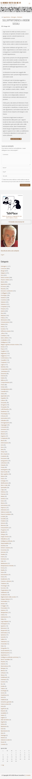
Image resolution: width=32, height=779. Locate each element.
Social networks (5, 650)
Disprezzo (3, 507)
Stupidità (3, 398)
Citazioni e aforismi (6, 581)
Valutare (3, 302)
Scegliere (3, 351)
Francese (3, 494)
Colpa (2, 489)
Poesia (2, 467)
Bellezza (3, 380)
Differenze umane (5, 331)
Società (3, 329)
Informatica (4, 632)
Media (2, 496)
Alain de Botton (5, 719)
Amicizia (3, 552)
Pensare (3, 308)
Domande (3, 402)
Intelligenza (4, 342)
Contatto (28, 775)
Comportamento (5, 382)
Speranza (3, 635)
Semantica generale (6, 702)
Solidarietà (3, 592)
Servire (2, 693)
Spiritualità (4, 487)
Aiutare (3, 603)
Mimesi (3, 670)
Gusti (2, 728)
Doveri (2, 742)
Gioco (2, 447)
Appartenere (6, 17)
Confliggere (4, 293)
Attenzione (4, 510)
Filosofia (3, 288)
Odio (2, 561)
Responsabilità (4, 543)
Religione (3, 273)
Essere (2, 556)
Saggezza (3, 355)
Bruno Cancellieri (5, 659)
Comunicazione (5, 322)
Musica (3, 503)
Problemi (3, 521)
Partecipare (4, 623)
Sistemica (3, 304)
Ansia (2, 706)
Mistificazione (4, 483)
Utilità (2, 639)
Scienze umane (5, 704)
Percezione (4, 458)
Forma (2, 568)
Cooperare (3, 362)
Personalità (4, 601)
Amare (2, 346)
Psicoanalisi (4, 608)
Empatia (3, 465)
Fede (2, 646)
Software (3, 673)
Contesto (3, 744)
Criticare (3, 416)
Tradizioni (3, 583)
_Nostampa (4, 371)
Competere (4, 306)
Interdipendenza (5, 389)
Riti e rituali (4, 454)
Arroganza (4, 404)
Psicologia (3, 295)
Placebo (3, 661)
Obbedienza (4, 539)
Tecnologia (4, 585)
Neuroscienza (4, 666)
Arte (2, 445)
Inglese (3, 717)
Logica (2, 364)
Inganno (3, 436)
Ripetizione (4, 726)
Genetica (3, 498)
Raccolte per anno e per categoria (10, 250)
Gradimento (4, 579)
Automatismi (4, 418)
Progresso (3, 530)
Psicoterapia (4, 413)
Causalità (3, 360)
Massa (2, 675)
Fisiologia (3, 735)
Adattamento (4, 617)
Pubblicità (3, 699)
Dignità (3, 722)
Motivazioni (4, 320)
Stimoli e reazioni (5, 547)
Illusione (3, 434)
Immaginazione (5, 422)
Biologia (3, 668)
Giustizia (3, 545)
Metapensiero (4, 612)
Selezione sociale (5, 740)
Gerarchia (3, 373)
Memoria (3, 525)
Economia (3, 550)
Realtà (2, 570)
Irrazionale (4, 643)
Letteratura (4, 463)
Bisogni (3, 270)
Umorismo (3, 429)
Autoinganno (4, 469)
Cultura (3, 400)
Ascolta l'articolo (16, 139)
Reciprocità (4, 630)
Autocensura (4, 505)
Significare (3, 708)
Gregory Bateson (5, 599)
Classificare (4, 695)
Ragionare (3, 353)
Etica (2, 275)
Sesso (2, 501)
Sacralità (3, 518)
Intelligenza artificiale (6, 541)
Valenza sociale (5, 512)
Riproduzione (4, 731)
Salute (2, 715)
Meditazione (4, 563)
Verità (2, 326)
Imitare (3, 387)
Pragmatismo (4, 590)
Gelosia (3, 724)
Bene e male (4, 485)
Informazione (4, 442)
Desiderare (3, 411)
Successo (3, 588)
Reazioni (3, 711)
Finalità (3, 554)
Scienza (3, 431)
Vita (2, 313)
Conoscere (3, 268)
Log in (2, 254)
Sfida (2, 619)
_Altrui (2, 333)
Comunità (3, 427)
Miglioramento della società (8, 597)
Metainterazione (5, 652)
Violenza (3, 492)
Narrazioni (3, 628)
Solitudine (3, 420)
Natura (3, 476)
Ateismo (3, 610)
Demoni (3, 523)
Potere (2, 384)
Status (2, 393)
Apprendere (4, 396)
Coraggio (3, 606)
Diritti (2, 697)
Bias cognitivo (4, 474)
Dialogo (3, 534)
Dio (2, 684)
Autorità (3, 637)
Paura (2, 349)
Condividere (4, 340)
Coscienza (3, 300)
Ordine (2, 614)
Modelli (3, 532)
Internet (3, 664)
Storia (2, 576)
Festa (2, 572)
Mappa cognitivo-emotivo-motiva (10, 344)
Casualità (3, 391)
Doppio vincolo (5, 536)
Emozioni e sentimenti (7, 291)
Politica (3, 317)
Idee (2, 449)
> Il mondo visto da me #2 (16, 222)
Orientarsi (19, 17)
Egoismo (3, 626)
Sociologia (3, 690)
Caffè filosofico (5, 409)
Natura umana (5, 277)
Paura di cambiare (6, 514)
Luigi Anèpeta (4, 621)
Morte (2, 440)
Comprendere (4, 369)
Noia (2, 733)
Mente (2, 282)
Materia (3, 737)
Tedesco (3, 688)
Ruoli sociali (4, 472)
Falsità (2, 378)
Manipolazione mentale (7, 565)
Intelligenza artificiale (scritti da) (9, 657)
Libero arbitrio (4, 338)
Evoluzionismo (4, 527)
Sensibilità (3, 713)
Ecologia (3, 480)
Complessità (4, 438)
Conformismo (4, 358)
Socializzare (4, 594)
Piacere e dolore (5, 279)
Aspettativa (4, 655)
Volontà (3, 375)
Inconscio (3, 286)
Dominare (3, 559)
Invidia (2, 686)
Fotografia (3, 648)
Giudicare (3, 297)
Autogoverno (4, 460)
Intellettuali (4, 677)
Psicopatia (3, 407)
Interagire (13, 17)
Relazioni (3, 315)
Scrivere (3, 681)
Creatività (3, 456)
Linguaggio (4, 425)
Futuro (2, 478)
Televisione (4, 641)
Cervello (3, 516)
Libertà (2, 311)
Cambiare (3, 335)
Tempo (3, 451)
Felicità (2, 324)
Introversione (4, 574)
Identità (3, 367)
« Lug (2, 765)
